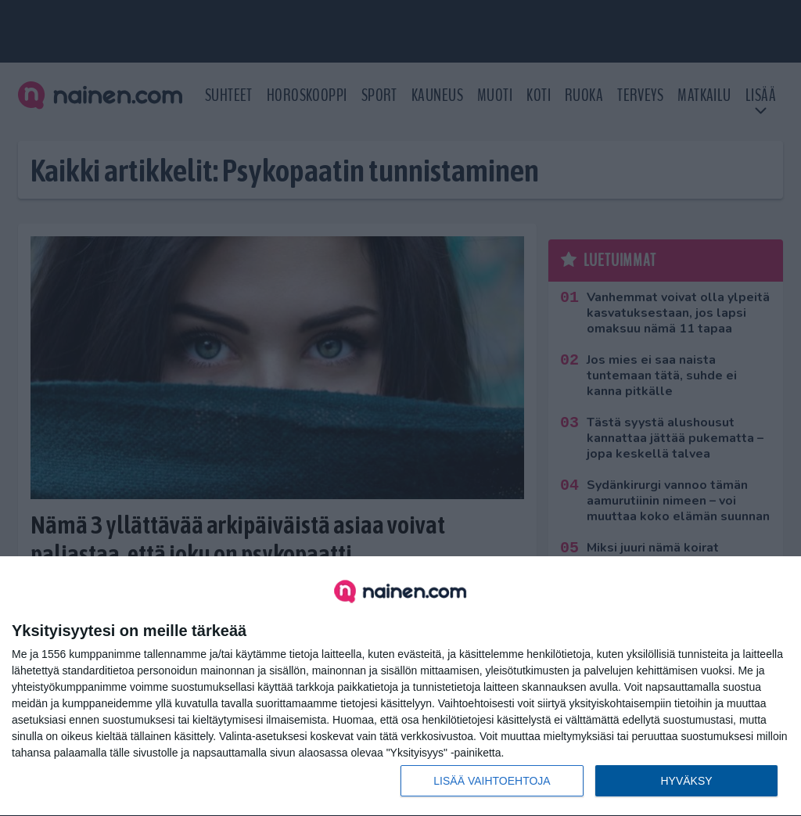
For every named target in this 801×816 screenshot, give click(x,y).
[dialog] (400, 686)
